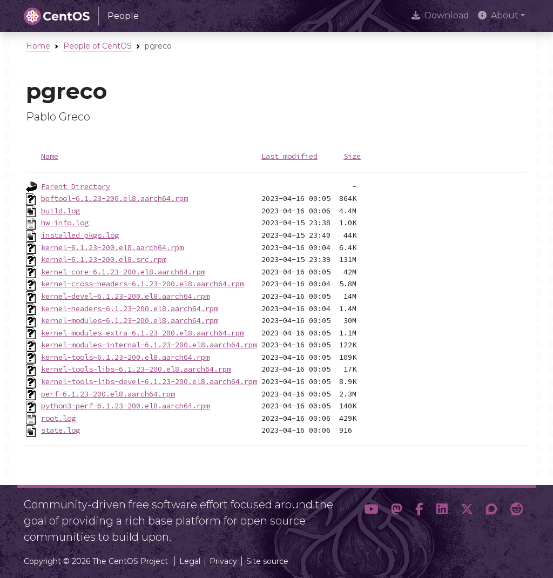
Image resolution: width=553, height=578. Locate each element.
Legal (189, 561)
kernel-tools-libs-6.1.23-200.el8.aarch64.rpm (136, 369)
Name (49, 156)
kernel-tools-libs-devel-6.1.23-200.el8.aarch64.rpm (149, 381)
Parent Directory (75, 186)
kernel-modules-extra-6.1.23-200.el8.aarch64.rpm (142, 333)
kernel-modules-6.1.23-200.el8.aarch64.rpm (129, 320)
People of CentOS (97, 46)
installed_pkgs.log (80, 235)
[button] (371, 516)
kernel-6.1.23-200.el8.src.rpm (103, 259)
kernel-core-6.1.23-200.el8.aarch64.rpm (123, 272)
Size (352, 156)
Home (38, 46)
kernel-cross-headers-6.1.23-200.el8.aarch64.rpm (142, 283)
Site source (267, 561)
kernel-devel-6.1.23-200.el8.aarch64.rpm (125, 296)
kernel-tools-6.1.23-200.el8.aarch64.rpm (125, 357)
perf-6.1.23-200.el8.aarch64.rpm (108, 394)
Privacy (223, 561)
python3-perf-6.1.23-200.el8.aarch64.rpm (125, 406)
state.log (60, 430)
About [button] (498, 15)
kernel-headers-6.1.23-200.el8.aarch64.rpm (129, 308)
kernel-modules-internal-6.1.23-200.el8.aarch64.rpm (149, 345)
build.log (60, 211)
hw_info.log (65, 222)
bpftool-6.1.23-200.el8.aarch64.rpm (114, 198)
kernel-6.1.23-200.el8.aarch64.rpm (112, 247)
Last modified (289, 156)
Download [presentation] (440, 15)
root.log (58, 418)
